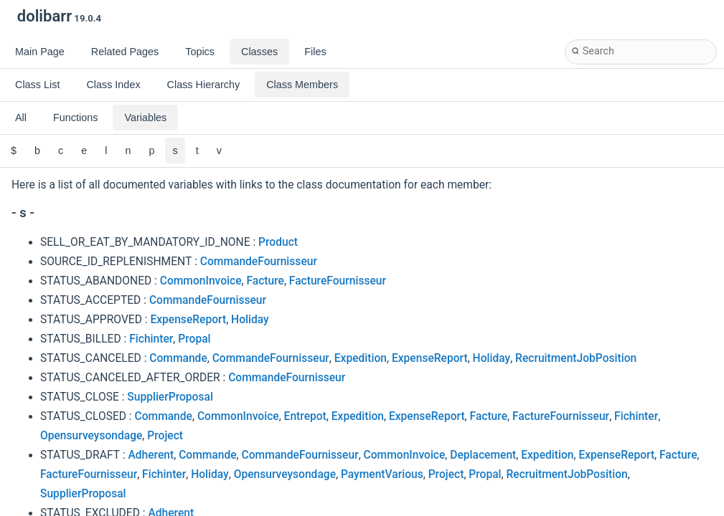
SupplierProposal (170, 397)
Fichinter (151, 339)
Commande (178, 358)
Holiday (250, 319)
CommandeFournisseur (258, 261)
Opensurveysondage (91, 435)
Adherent (151, 455)
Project (165, 435)
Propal (194, 339)
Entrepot (305, 416)
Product (278, 242)
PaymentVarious (382, 474)
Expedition (360, 358)
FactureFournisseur (337, 280)
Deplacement (483, 455)
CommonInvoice (201, 280)
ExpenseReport (188, 319)
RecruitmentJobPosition (575, 358)
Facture (264, 280)
